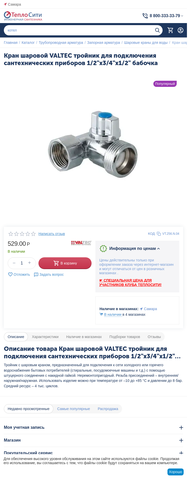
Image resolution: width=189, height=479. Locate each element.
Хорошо (175, 472)
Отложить (19, 274)
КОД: (152, 234)
